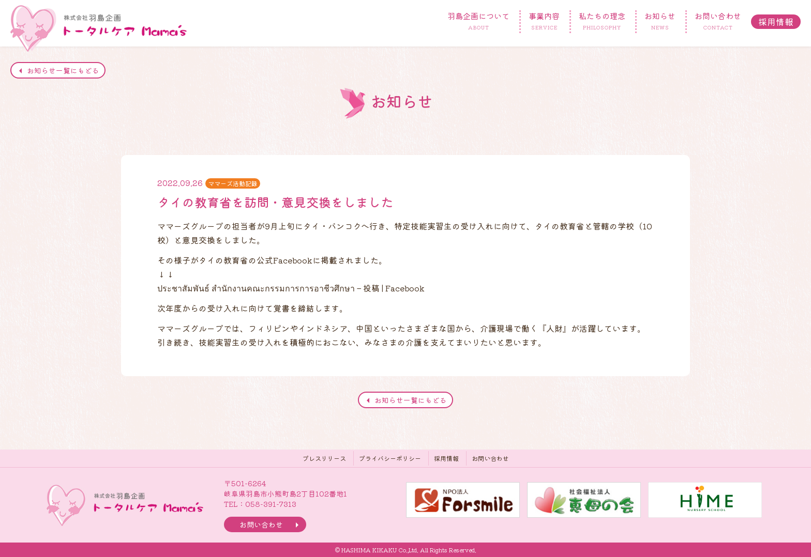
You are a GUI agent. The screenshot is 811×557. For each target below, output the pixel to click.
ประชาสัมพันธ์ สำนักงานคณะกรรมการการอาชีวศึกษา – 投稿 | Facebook (291, 288)
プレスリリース (324, 458)
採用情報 (775, 21)
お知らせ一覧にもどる (63, 70)
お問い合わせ (718, 21)
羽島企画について (478, 21)
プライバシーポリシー (390, 458)
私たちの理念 (602, 21)
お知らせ (659, 21)
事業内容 (544, 21)
